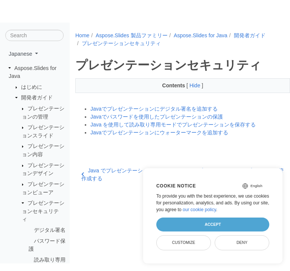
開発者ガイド (37, 97)
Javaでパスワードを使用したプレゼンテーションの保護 (156, 117)
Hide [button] (195, 85)
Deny (242, 242)
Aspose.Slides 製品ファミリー (132, 35)
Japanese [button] (21, 54)
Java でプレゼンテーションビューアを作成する (130, 174)
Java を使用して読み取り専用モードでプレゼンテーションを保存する (173, 125)
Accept (213, 224)
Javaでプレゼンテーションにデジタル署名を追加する (154, 109)
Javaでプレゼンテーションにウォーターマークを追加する (159, 132)
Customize (183, 242)
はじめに (31, 87)
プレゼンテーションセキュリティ (43, 211)
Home (82, 35)
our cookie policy (199, 209)
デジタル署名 (50, 230)
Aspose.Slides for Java (200, 35)
